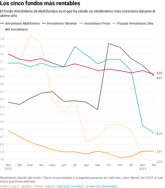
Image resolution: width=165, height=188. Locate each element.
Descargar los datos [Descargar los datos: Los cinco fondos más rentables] (70, 186)
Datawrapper (109, 186)
